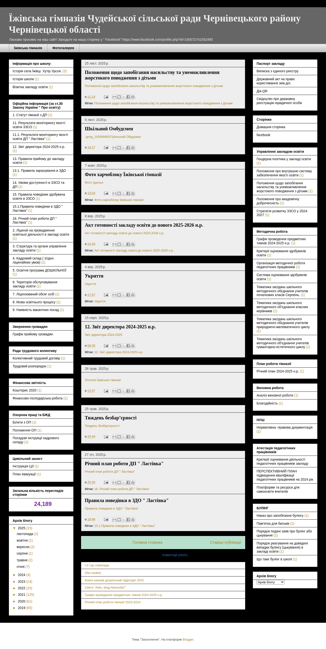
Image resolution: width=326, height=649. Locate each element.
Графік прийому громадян (33, 334)
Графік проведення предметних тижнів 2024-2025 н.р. (124, 595)
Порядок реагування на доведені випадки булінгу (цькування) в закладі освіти (282, 547)
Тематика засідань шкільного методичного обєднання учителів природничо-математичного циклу (283, 323)
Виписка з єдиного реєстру (278, 71)
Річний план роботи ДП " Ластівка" (124, 463)
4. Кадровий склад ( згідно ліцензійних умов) (33, 260)
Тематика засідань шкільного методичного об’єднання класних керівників (282, 307)
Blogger (188, 639)
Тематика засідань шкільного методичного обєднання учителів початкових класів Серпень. (282, 291)
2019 (22, 608)
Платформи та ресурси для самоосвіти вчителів (278, 489)
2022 (22, 588)
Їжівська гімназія (28, 48)
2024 (22, 575)
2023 (22, 581)
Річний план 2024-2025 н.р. (278, 371)
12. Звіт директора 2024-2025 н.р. (120, 326)
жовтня (23, 540)
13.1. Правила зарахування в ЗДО (39, 170)
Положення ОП (25, 430)
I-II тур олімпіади (97, 565)
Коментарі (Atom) (174, 555)
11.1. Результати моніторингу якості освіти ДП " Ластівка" (40, 137)
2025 (22, 528)
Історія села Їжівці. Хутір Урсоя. (37, 71)
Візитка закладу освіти (30, 87)
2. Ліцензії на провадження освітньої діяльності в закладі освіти (41, 232)
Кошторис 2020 (25, 390)
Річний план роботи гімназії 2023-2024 (113, 602)
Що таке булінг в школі (274, 559)
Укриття (94, 275)
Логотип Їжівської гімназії (103, 380)
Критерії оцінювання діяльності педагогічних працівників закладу (282, 461)
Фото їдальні (94, 182)
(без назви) (93, 573)
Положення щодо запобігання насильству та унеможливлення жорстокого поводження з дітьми (152, 75)
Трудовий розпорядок (29, 366)
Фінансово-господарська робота (38, 398)
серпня (22, 553)
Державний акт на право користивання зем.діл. (276, 81)
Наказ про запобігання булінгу (280, 515)
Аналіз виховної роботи (275, 395)
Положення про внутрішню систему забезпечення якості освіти (284, 173)
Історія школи (23, 79)
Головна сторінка (147, 542)
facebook (263, 135)
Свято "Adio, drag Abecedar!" (105, 587)
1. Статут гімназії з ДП (30, 115)
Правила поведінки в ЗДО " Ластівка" (127, 500)
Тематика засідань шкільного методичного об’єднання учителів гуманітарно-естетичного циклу (283, 343)
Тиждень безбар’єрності (111, 417)
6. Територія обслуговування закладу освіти (35, 284)
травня (22, 560)
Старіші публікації (225, 542)
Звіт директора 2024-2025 (104, 335)
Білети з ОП (22, 422)
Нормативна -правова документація (285, 427)
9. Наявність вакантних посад (36, 310)
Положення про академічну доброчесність (278, 201)
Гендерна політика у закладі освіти (284, 159)
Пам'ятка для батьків (273, 523)
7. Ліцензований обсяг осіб (33, 294)
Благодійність (267, 403)
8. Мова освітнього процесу (34, 302)
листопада (25, 534)
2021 (22, 594)
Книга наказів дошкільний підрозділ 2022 (114, 580)
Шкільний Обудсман (126, 137)
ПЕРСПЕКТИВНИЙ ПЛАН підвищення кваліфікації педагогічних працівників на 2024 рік (285, 475)
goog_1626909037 (99, 137)
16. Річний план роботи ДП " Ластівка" (121, 489)
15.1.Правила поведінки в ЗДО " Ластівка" (124, 526)
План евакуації (24, 474)
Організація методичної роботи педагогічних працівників (281, 265)
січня (21, 567)
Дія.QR (262, 91)
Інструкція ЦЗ (23, 466)
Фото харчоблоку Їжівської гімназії (123, 174)
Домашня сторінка (271, 127)
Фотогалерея (63, 48)
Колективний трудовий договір (36, 358)
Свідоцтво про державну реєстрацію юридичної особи (279, 101)
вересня (23, 547)
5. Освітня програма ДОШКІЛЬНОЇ (39, 270)
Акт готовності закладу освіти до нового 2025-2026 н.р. (144, 225)
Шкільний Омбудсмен (109, 128)
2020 (22, 601)
